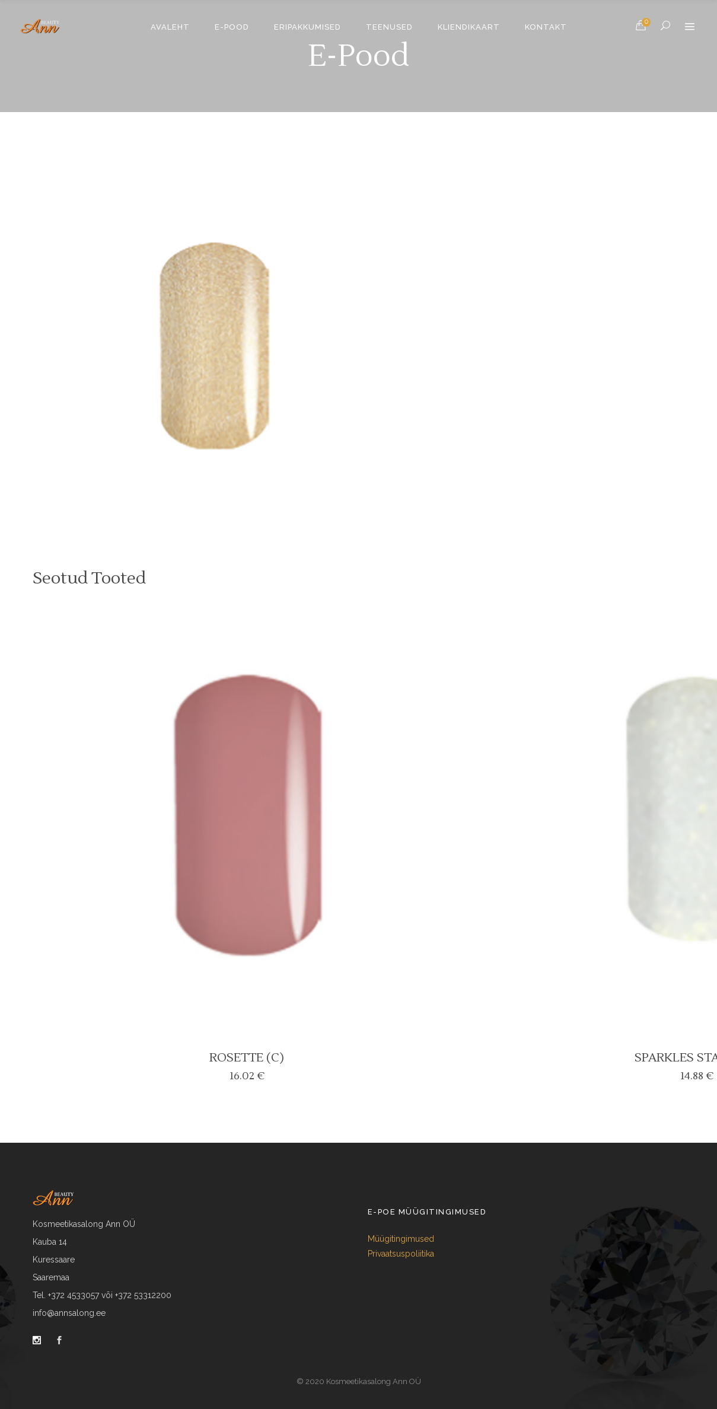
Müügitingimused (401, 1239)
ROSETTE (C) (246, 1058)
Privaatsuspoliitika (401, 1253)
